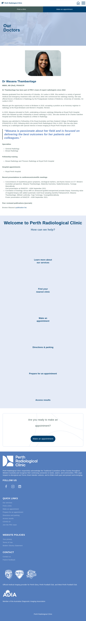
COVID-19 (6, 522)
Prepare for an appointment (13, 512)
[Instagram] (12, 486)
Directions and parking (11, 515)
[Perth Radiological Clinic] (12, 3)
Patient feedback (9, 560)
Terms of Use (8, 542)
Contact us (7, 557)
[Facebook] (6, 486)
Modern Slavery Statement (13, 545)
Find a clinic (21, 9)
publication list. (21, 207)
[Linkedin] (19, 486)
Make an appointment (64, 9)
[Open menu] (83, 3)
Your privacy (7, 539)
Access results (8, 518)
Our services (7, 503)
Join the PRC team (10, 525)
